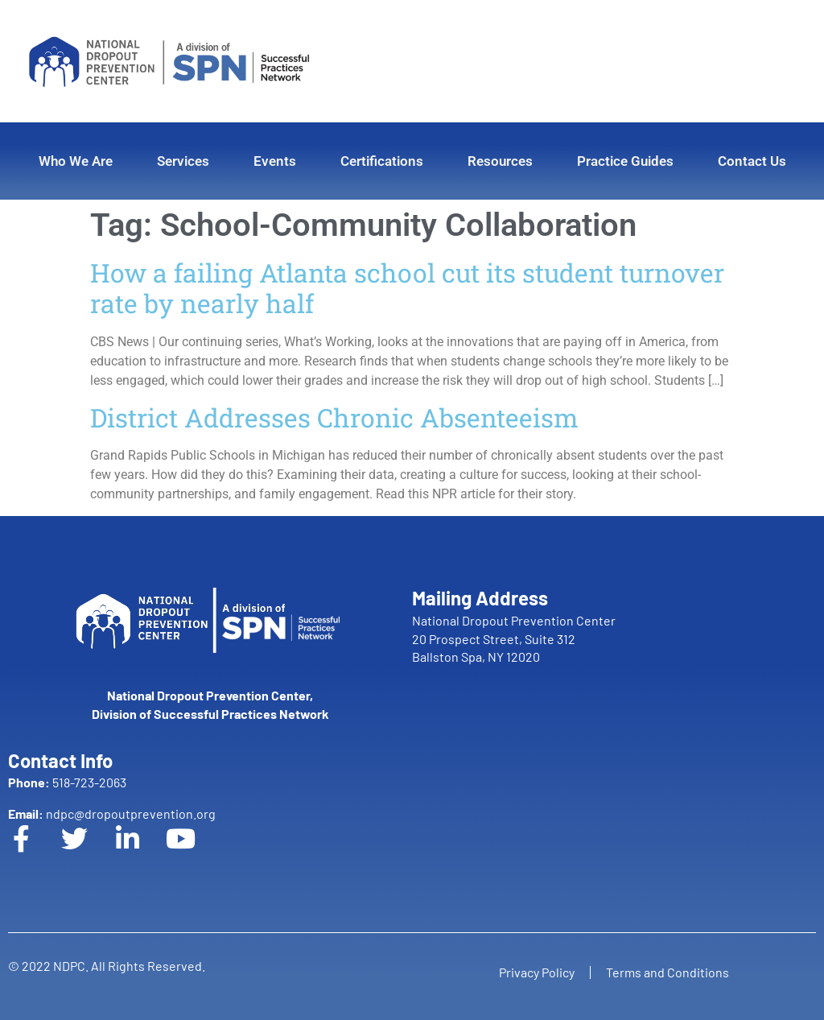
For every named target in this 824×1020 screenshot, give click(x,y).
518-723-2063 (67, 782)
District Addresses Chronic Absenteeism (334, 417)
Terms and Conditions (668, 972)
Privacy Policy (536, 972)
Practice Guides (625, 161)
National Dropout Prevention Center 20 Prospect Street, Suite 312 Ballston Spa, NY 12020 (514, 638)
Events (274, 161)
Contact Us (752, 161)
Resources (500, 161)
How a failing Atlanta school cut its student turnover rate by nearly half (407, 287)
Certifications (381, 161)
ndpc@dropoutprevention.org (112, 813)
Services (183, 161)
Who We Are (76, 161)
